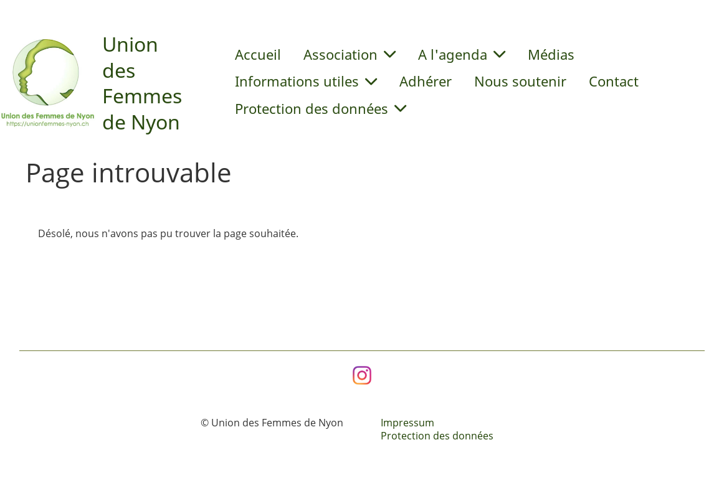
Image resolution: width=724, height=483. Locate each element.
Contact (614, 81)
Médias (551, 54)
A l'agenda (461, 54)
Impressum (407, 422)
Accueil (258, 54)
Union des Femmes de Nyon (142, 82)
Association (349, 54)
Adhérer (425, 81)
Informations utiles (306, 81)
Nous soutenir (520, 81)
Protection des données (320, 108)
